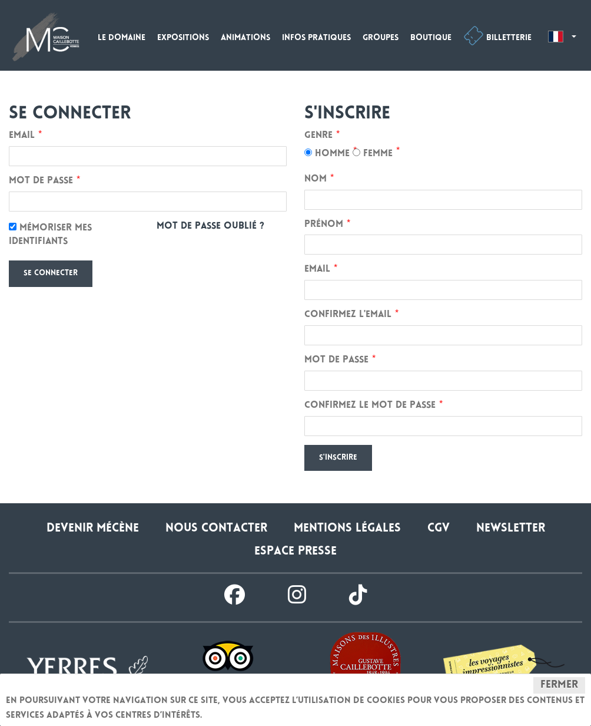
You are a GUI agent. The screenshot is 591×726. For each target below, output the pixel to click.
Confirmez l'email (347, 315)
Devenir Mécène (93, 528)
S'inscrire (338, 457)
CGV (438, 528)
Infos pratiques (316, 38)
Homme (327, 153)
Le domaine (121, 38)
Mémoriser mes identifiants (50, 234)
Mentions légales (347, 528)
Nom (315, 179)
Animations (245, 38)
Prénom (323, 224)
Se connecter (51, 273)
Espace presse (295, 551)
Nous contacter (216, 528)
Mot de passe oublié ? (210, 226)
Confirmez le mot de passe (370, 405)
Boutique (430, 38)
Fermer (559, 685)
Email (22, 135)
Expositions (183, 38)
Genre (318, 135)
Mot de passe (41, 181)
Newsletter (510, 528)
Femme (373, 153)
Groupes (381, 38)
